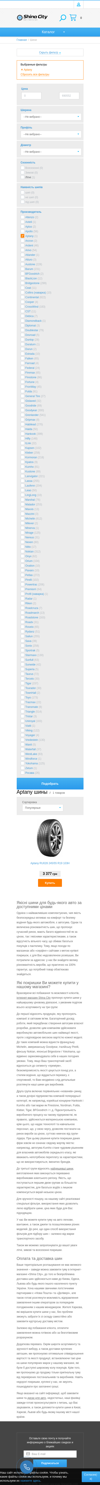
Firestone (31, 377)
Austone (30, 264)
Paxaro (29, 570)
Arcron (29, 240)
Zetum (29, 768)
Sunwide (30, 664)
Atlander (30, 255)
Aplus (28, 226)
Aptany (29, 236)
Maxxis (29, 509)
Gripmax (30, 419)
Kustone (30, 471)
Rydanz (30, 631)
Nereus (29, 537)
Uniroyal (30, 721)
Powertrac (31, 584)
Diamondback (33, 320)
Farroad (30, 363)
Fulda (28, 391)
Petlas (29, 575)
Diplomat (30, 325)
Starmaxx (31, 655)
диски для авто (36, 1398)
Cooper (29, 302)
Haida (28, 429)
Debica (29, 316)
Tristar (29, 716)
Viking (29, 730)
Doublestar (31, 330)
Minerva (30, 528)
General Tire (32, 396)
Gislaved (30, 400)
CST (28, 311)
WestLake (31, 754)
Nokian (29, 551)
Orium (29, 561)
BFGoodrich (32, 273)
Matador (30, 504)
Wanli (28, 744)
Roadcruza (31, 608)
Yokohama (31, 763)
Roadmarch (32, 612)
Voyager (30, 735)
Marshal (30, 499)
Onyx (28, 556)
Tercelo (29, 678)
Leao (28, 490)
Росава (29, 772)
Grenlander (32, 415)
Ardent (29, 245)
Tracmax (30, 702)
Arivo (28, 250)
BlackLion (31, 278)
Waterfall (30, 749)
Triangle (30, 711)
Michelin (30, 518)
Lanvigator (31, 476)
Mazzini (30, 513)
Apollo (29, 231)
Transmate (31, 707)
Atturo (29, 259)
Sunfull (29, 659)
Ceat (28, 287)
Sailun (29, 636)
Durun (29, 349)
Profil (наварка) (34, 594)
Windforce (31, 758)
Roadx (29, 622)
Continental (32, 297)
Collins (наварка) (35, 292)
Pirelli (28, 579)
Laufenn (30, 485)
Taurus (29, 674)
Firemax (30, 372)
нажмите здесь (30, 1480)
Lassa (29, 481)
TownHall (30, 692)
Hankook (30, 433)
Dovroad (30, 335)
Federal (30, 368)
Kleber (29, 452)
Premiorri (30, 589)
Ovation (30, 565)
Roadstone (31, 617)
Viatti (28, 725)
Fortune (30, 382)
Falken (29, 358)
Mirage (29, 532)
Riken (28, 603)
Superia (30, 669)
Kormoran (31, 457)
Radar (29, 598)
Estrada (30, 353)
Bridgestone (32, 283)
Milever (29, 523)
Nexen (29, 542)
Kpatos (29, 462)
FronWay (30, 386)
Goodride (30, 405)
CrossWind (32, 306)
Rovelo (29, 626)
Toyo (28, 697)
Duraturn (30, 344)
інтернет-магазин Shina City (34, 997)
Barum (29, 269)
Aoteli (28, 222)
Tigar (28, 683)
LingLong (30, 495)
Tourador (30, 688)
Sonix (28, 645)
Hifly (28, 438)
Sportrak (30, 650)
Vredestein (31, 739)
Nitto (28, 546)
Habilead (30, 424)
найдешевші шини (62, 1168)
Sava (28, 641)
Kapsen (30, 448)
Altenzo (29, 217)
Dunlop (29, 339)
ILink (28, 443)
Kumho (29, 466)
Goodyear (31, 410)
